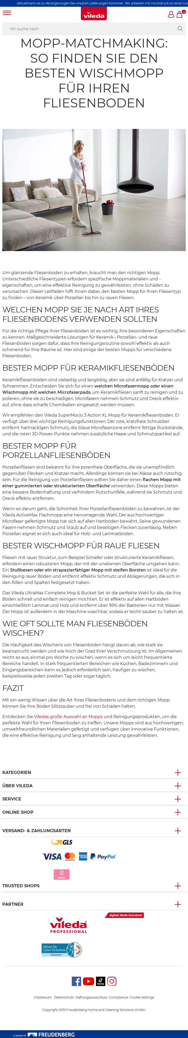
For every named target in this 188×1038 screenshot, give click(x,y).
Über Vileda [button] (17, 785)
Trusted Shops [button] (21, 885)
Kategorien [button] (16, 772)
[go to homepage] (94, 13)
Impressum (43, 997)
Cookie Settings (142, 997)
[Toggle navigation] (7, 13)
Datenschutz (64, 997)
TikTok (100, 979)
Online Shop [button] (18, 812)
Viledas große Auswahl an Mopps (68, 716)
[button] (171, 15)
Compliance (118, 997)
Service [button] (11, 799)
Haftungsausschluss (91, 997)
